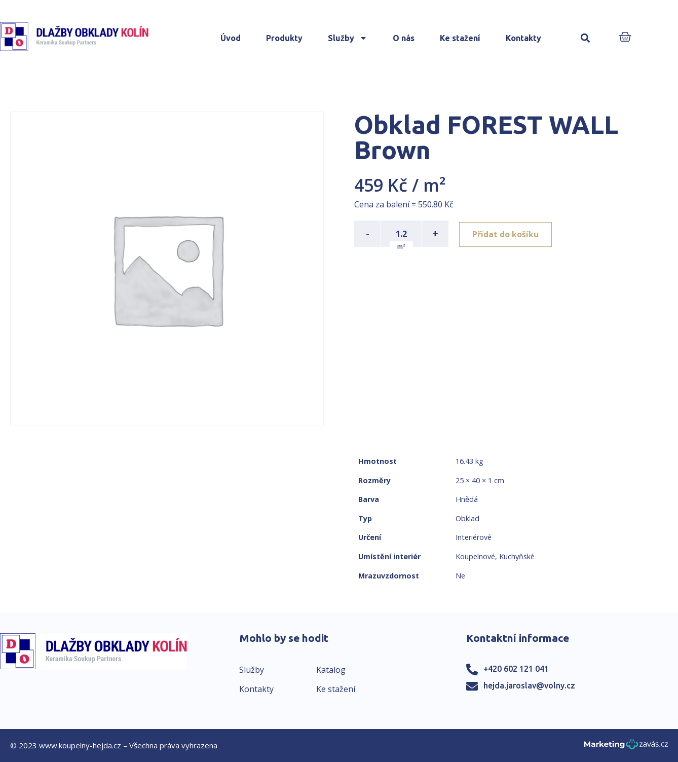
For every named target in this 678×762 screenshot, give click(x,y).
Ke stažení (460, 38)
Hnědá (467, 499)
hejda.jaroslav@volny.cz (529, 685)
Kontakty (523, 38)
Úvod (230, 38)
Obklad (467, 518)
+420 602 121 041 (516, 668)
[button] (585, 38)
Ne (460, 575)
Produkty (284, 38)
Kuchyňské (517, 556)
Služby (347, 38)
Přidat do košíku (507, 233)
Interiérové (474, 537)
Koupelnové (475, 556)
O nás (404, 38)
